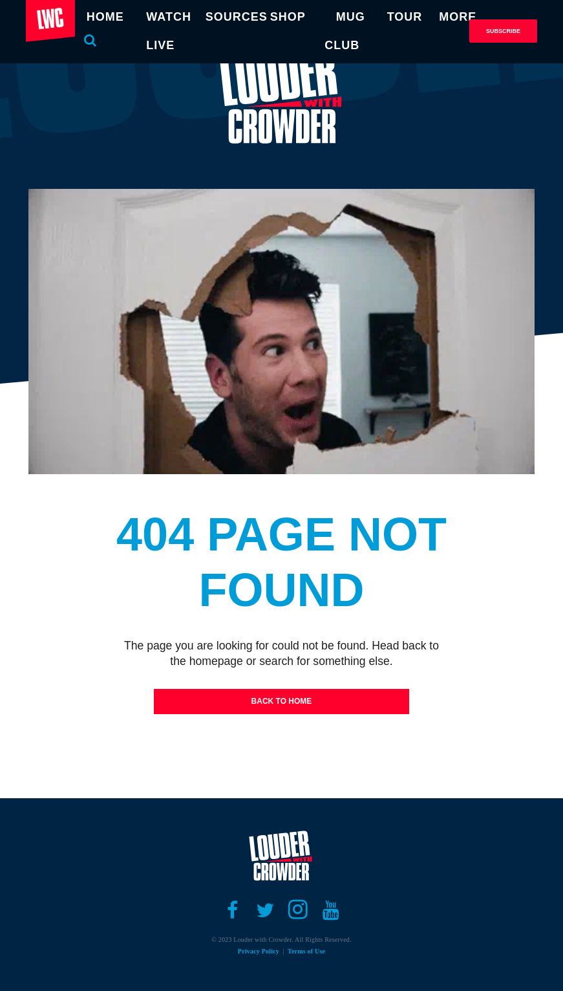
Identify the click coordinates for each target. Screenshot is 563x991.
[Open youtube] (331, 910)
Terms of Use (306, 951)
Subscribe (503, 31)
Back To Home (281, 701)
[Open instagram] (298, 910)
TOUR (405, 16)
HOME (105, 16)
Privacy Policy (258, 951)
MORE (457, 16)
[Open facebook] (232, 910)
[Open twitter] (265, 910)
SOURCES (237, 16)
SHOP (288, 16)
